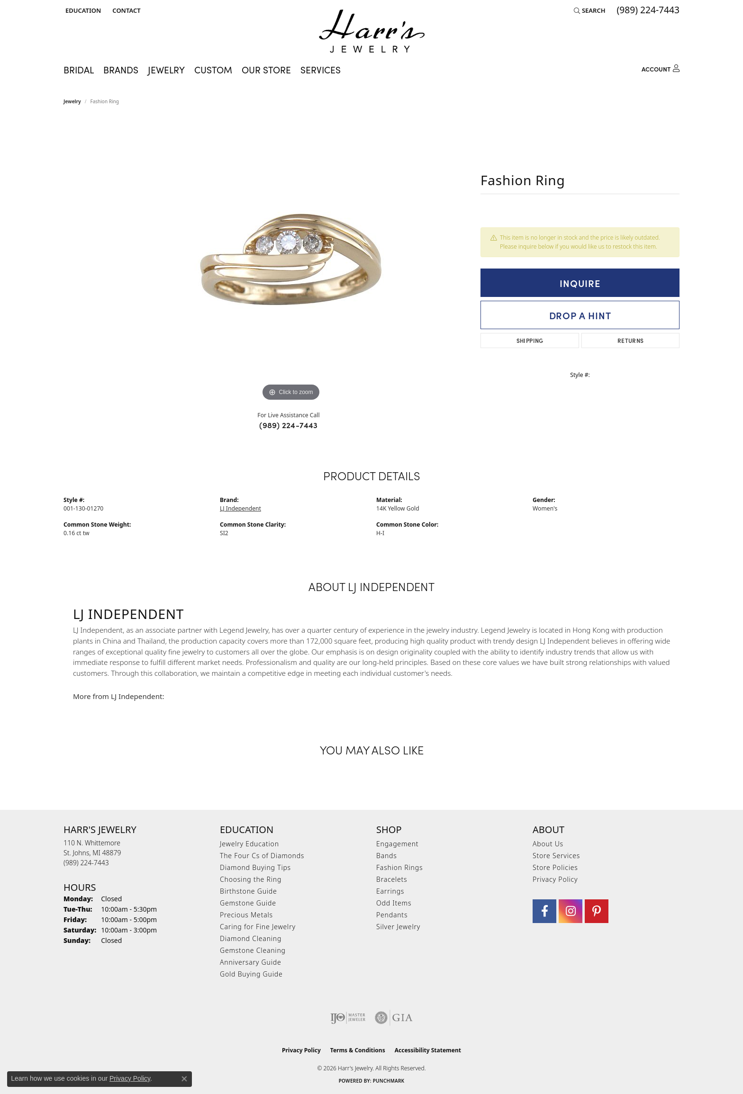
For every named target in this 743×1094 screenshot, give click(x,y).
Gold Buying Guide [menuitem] (251, 973)
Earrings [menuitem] (390, 891)
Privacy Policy (555, 879)
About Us (548, 843)
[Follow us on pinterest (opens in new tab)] (596, 911)
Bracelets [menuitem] (391, 879)
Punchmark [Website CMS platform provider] (389, 1080)
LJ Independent (240, 508)
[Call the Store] (86, 862)
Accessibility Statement (428, 1050)
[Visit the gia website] (394, 1018)
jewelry (72, 101)
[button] (82, 10)
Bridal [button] (78, 69)
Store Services (556, 855)
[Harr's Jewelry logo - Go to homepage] (371, 31)
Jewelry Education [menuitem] (249, 843)
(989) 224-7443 (288, 424)
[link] (125, 10)
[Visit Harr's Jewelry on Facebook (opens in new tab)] (544, 911)
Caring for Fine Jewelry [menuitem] (258, 926)
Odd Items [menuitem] (393, 902)
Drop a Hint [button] (580, 315)
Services (320, 69)
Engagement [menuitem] (397, 843)
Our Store (266, 69)
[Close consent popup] (184, 1079)
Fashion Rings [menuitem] (399, 867)
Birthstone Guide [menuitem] (248, 891)
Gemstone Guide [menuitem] (248, 902)
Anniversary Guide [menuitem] (250, 962)
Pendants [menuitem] (392, 914)
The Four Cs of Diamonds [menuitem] (262, 855)
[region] (291, 261)
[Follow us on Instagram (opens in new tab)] (570, 911)
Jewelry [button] (166, 69)
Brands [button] (120, 69)
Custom (213, 69)
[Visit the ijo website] (348, 1018)
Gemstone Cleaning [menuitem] (253, 950)
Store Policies (555, 867)
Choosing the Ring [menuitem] (250, 879)
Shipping (530, 340)
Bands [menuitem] (386, 855)
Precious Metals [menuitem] (246, 914)
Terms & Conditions (357, 1050)
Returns (630, 340)
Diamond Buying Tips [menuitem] (255, 867)
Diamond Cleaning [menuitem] (250, 938)
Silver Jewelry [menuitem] (398, 926)
